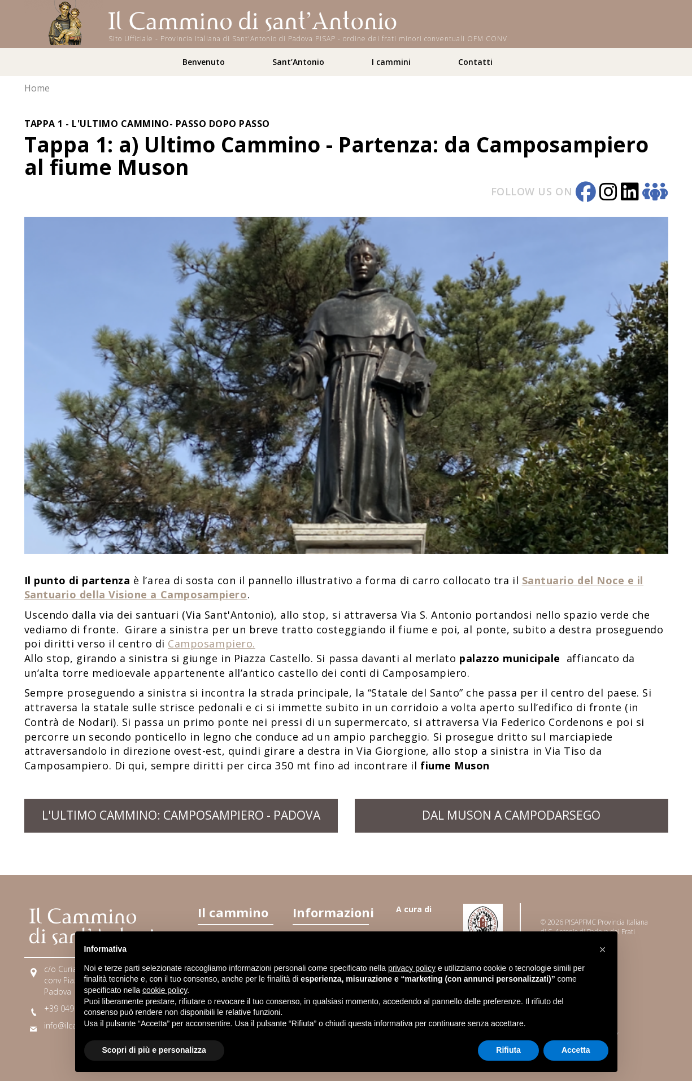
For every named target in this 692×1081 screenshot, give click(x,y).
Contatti (475, 61)
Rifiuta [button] (508, 1049)
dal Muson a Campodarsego (511, 815)
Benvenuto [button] (203, 61)
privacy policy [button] (412, 968)
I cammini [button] (391, 61)
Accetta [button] (576, 1049)
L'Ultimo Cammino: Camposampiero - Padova (181, 815)
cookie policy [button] (164, 990)
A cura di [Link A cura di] (414, 909)
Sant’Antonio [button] (298, 61)
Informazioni (330, 912)
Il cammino (233, 912)
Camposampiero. (211, 643)
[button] (603, 949)
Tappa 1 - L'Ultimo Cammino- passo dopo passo (147, 123)
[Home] (63, 21)
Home (37, 88)
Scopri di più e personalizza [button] (154, 1049)
